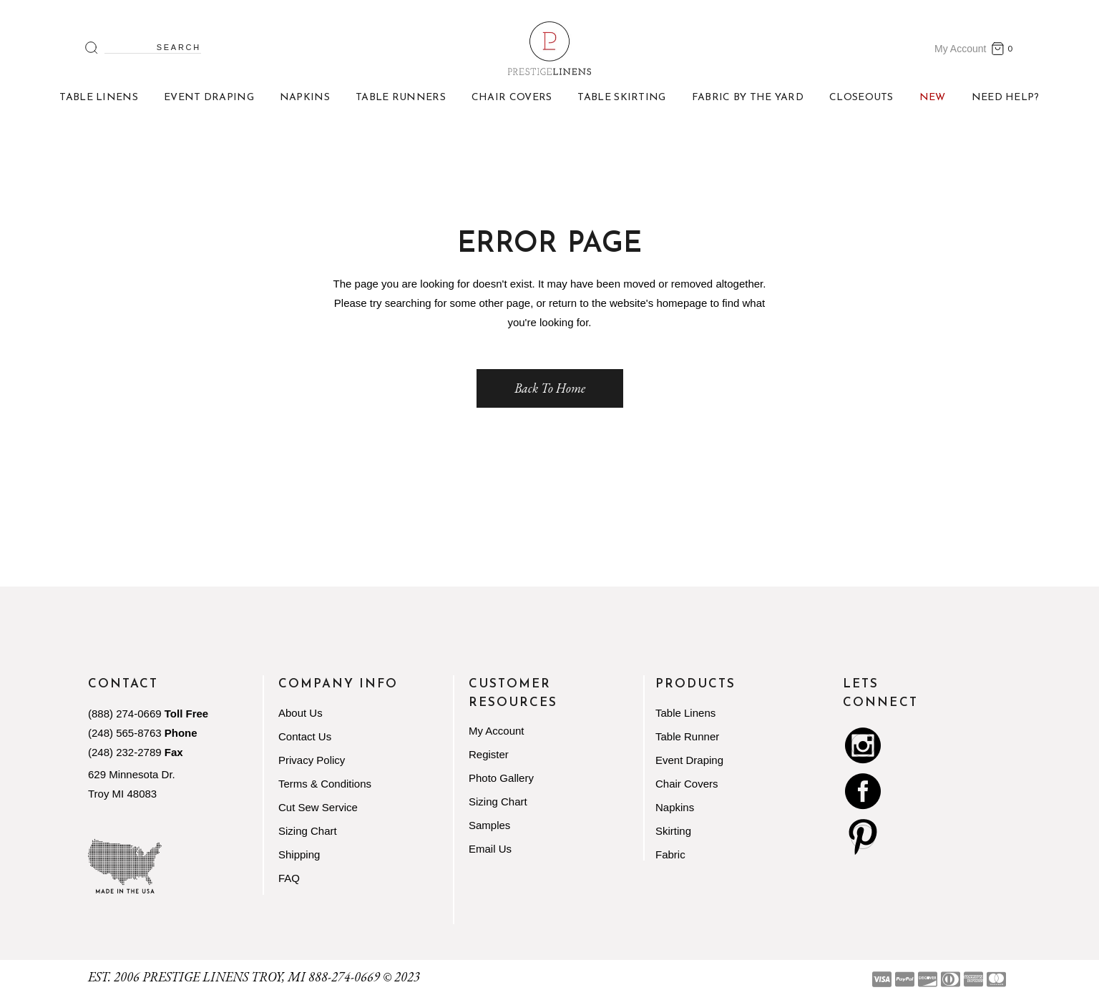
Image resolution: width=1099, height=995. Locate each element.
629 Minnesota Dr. (131, 774)
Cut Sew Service (318, 807)
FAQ (289, 878)
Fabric (670, 854)
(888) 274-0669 (125, 713)
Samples (489, 825)
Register (489, 754)
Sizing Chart (307, 831)
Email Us (490, 849)
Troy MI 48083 (122, 794)
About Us (300, 713)
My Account (960, 48)
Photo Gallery (501, 778)
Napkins (674, 807)
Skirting (673, 831)
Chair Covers (686, 784)
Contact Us (304, 736)
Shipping (299, 854)
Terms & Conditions (324, 784)
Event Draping (689, 760)
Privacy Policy (311, 760)
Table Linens (685, 713)
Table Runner (687, 736)
